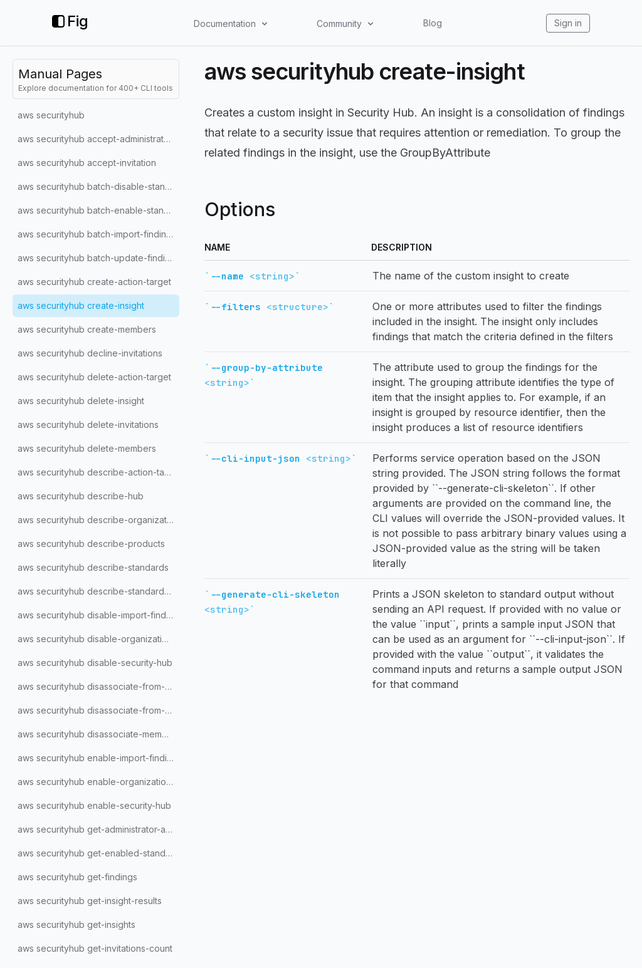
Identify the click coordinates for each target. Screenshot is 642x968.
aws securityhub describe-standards (93, 567)
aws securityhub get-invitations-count (95, 948)
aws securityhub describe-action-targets (98, 472)
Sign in (568, 23)
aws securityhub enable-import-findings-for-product (98, 757)
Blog (432, 23)
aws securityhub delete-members (87, 448)
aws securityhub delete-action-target (94, 377)
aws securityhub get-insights (76, 924)
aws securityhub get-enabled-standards (98, 853)
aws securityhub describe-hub (81, 496)
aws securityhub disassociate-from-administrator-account (98, 686)
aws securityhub (51, 115)
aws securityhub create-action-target (94, 281)
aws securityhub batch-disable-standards (98, 186)
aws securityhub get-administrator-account (98, 829)
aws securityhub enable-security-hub (94, 805)
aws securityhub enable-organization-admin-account (98, 781)
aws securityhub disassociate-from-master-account (98, 710)
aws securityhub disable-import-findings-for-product (98, 615)
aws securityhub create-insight (81, 305)
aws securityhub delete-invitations (88, 424)
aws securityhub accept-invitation (87, 162)
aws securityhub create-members (87, 329)
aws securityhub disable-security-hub (95, 662)
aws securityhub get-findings (77, 877)
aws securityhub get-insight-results (90, 900)
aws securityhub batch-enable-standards (98, 210)
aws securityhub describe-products (91, 543)
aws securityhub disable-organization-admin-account (98, 638)
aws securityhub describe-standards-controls (98, 591)
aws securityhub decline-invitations (90, 353)
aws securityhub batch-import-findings (97, 234)
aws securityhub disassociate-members (98, 734)
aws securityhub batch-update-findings (98, 257)
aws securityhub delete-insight (81, 400)
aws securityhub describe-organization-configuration (98, 519)
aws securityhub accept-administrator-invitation (98, 138)
